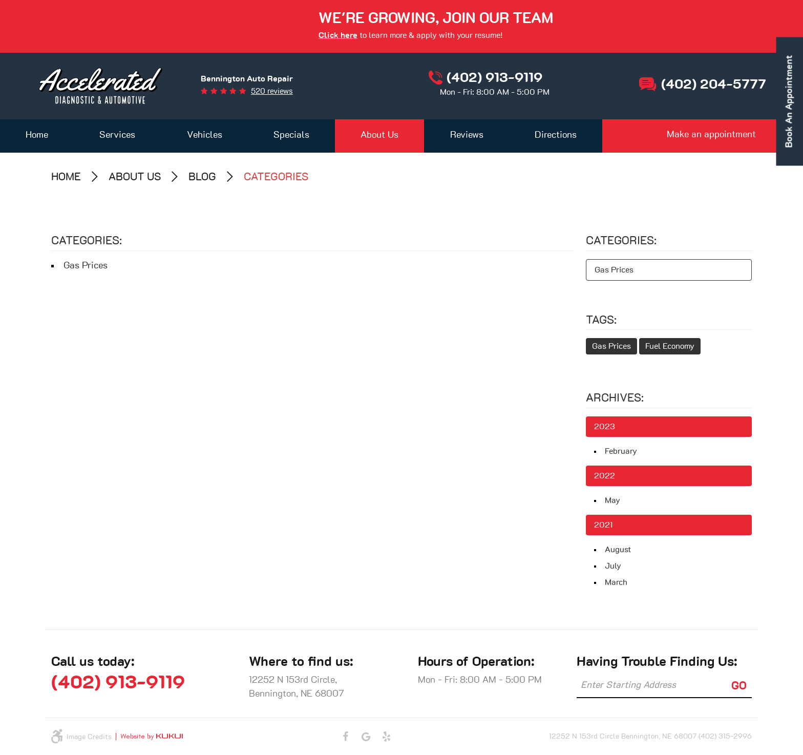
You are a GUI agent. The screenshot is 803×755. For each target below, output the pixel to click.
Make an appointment (711, 134)
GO (739, 685)
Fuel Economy (669, 346)
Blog (202, 177)
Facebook (345, 736)
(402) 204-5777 (713, 84)
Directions (556, 135)
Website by (149, 736)
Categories (276, 177)
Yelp (386, 736)
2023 (604, 427)
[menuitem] (37, 136)
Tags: (601, 320)
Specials (291, 135)
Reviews (466, 135)
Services (117, 135)
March (616, 582)
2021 (603, 525)
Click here (338, 35)
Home (37, 135)
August (618, 550)
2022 (604, 476)
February (621, 451)
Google (366, 736)
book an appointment (789, 101)
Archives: (615, 398)
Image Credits (89, 737)
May (612, 500)
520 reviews (272, 91)
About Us (379, 135)
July (613, 566)
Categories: (621, 240)
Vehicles (204, 135)
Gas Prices (86, 265)
